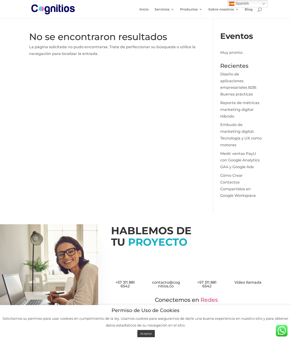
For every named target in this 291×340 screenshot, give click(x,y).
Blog (249, 9)
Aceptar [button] (146, 333)
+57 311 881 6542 (125, 284)
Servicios (162, 9)
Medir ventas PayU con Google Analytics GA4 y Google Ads (240, 160)
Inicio (144, 9)
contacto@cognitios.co (166, 284)
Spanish (239, 4)
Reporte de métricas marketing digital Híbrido (239, 110)
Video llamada (247, 282)
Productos (189, 9)
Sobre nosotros (221, 9)
